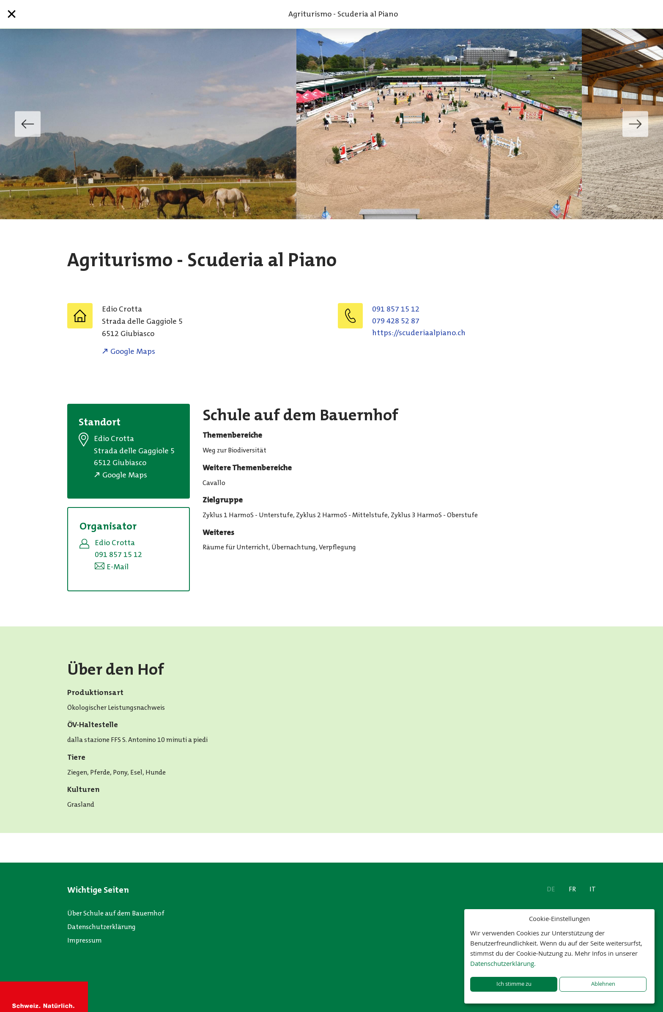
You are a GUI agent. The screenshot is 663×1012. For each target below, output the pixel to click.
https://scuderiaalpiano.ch (419, 333)
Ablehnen (603, 983)
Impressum (84, 940)
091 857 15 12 (395, 309)
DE (551, 889)
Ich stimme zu (513, 983)
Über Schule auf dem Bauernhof (115, 913)
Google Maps (132, 351)
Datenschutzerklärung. (503, 963)
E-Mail (118, 567)
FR (572, 889)
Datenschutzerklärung (101, 926)
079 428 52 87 (395, 321)
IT (592, 889)
